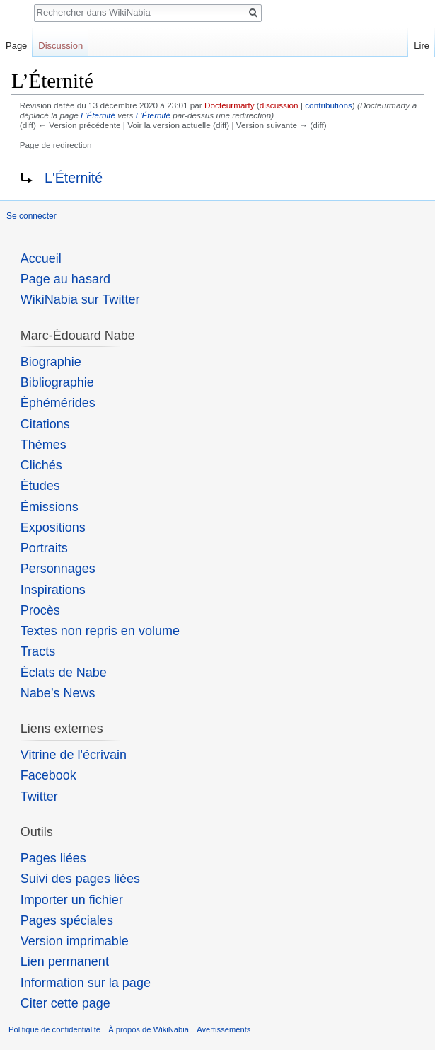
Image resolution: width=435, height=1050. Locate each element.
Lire (421, 45)
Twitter (39, 796)
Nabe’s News (58, 693)
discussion (279, 105)
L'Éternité (153, 115)
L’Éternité (98, 115)
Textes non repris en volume (100, 631)
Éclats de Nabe (64, 673)
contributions (328, 105)
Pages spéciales (67, 920)
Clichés (41, 465)
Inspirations (53, 590)
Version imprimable (75, 941)
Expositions (53, 527)
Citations (45, 424)
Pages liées (53, 858)
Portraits (44, 548)
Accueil (41, 258)
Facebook (48, 775)
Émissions (50, 507)
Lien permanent (65, 961)
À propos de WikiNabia (148, 1029)
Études (40, 486)
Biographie (51, 362)
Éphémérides (58, 403)
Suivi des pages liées (80, 879)
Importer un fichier (72, 900)
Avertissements (223, 1029)
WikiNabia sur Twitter (80, 299)
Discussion (60, 45)
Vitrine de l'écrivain (74, 755)
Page (16, 45)
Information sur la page (86, 983)
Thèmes (43, 445)
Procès (40, 610)
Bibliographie (57, 382)
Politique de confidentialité (54, 1029)
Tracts (38, 651)
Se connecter (31, 216)
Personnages (58, 568)
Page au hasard (65, 279)
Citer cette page (65, 1003)
